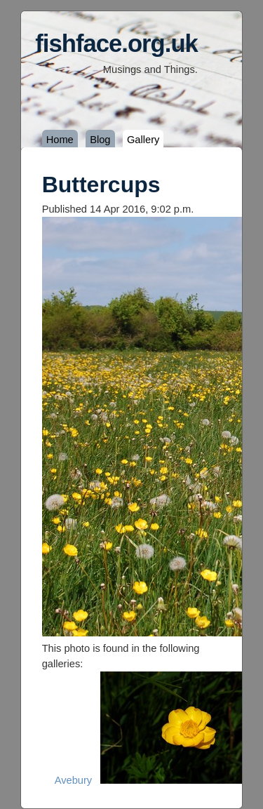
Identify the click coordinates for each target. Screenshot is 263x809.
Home (60, 139)
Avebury (74, 780)
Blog (100, 139)
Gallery (143, 139)
